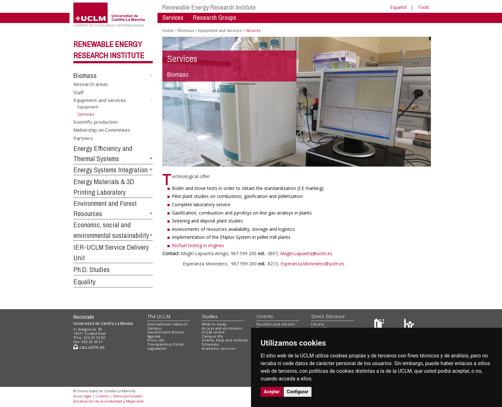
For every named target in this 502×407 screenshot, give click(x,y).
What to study (214, 324)
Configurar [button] (297, 391)
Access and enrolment (222, 328)
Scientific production (95, 121)
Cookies (102, 396)
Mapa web (135, 401)
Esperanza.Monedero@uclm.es (312, 264)
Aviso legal (82, 396)
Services (172, 17)
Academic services (219, 348)
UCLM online (213, 332)
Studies (210, 316)
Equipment (87, 107)
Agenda (154, 336)
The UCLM (158, 316)
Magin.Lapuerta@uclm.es (306, 253)
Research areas (90, 84)
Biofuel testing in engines (198, 245)
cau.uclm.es (89, 347)
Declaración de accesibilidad (97, 401)
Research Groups (214, 17)
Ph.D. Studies (91, 269)
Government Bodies (165, 332)
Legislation (157, 348)
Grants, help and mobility (225, 340)
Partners (83, 138)
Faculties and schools (275, 324)
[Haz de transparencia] (380, 325)
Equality (84, 281)
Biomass (85, 75)
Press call (155, 340)
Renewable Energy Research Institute (209, 7)
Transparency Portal (165, 344)
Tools (423, 7)
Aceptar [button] (272, 391)
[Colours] (409, 325)
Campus (154, 328)
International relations (167, 324)
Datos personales (127, 396)
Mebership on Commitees (101, 130)
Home (168, 30)
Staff (78, 92)
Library (317, 324)
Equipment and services (99, 100)
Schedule (210, 344)
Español (398, 7)
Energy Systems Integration (110, 170)
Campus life (212, 336)
